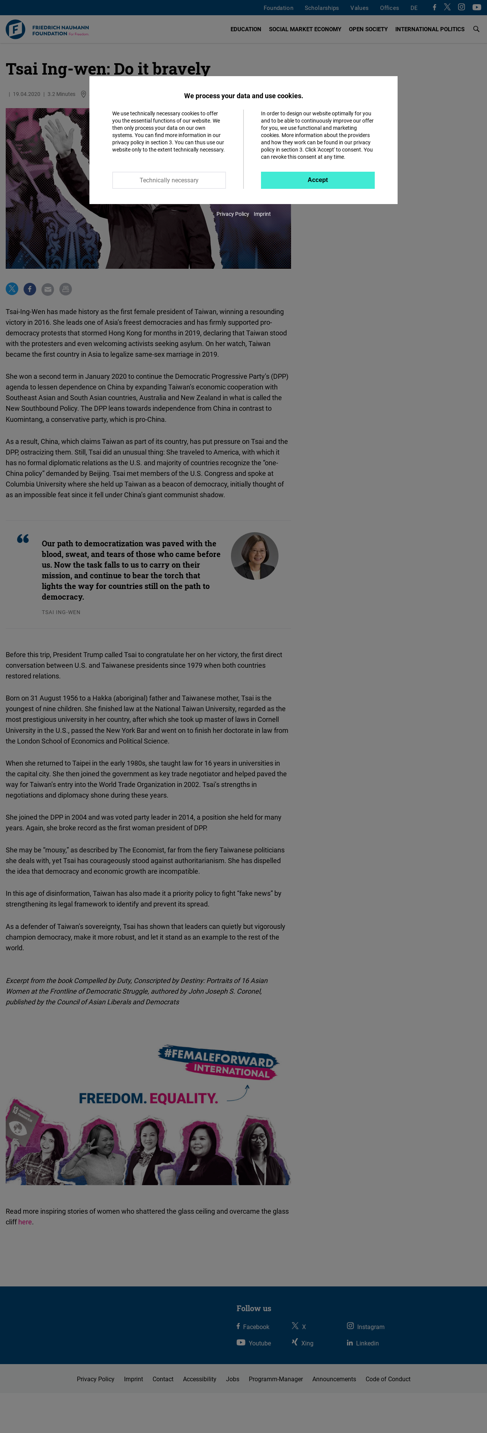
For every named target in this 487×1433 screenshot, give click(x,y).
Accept (318, 180)
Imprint (262, 213)
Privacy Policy (232, 213)
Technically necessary (169, 180)
